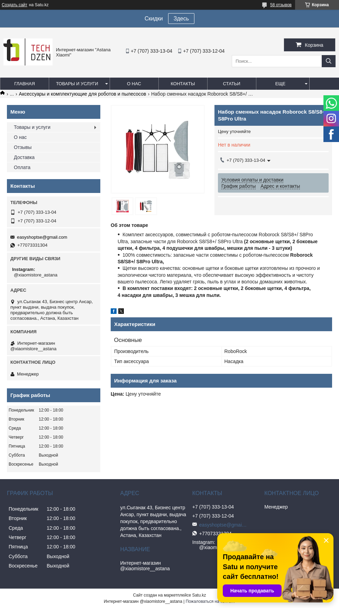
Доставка (24, 157)
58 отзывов (281, 4)
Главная (24, 83)
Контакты (183, 83)
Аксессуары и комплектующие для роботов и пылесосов (82, 94)
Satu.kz (199, 595)
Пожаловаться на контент (210, 601)
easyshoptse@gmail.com (42, 237)
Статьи (231, 83)
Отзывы (22, 147)
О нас (134, 83)
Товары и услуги (77, 83)
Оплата (22, 167)
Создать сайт (14, 4)
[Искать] (329, 61)
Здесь (181, 18)
